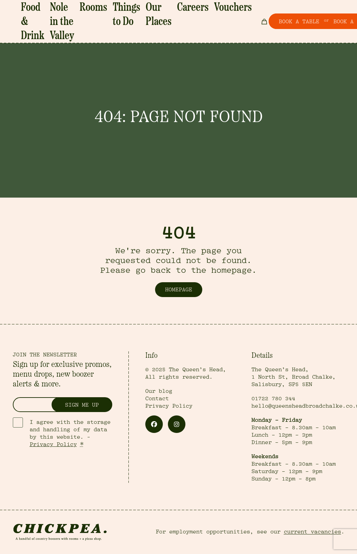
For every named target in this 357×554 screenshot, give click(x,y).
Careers (168, 5)
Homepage (178, 290)
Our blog (158, 391)
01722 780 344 (273, 399)
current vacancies (312, 532)
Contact (157, 399)
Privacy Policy (53, 444)
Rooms (102, 5)
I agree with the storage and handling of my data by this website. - (70, 433)
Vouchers (194, 5)
